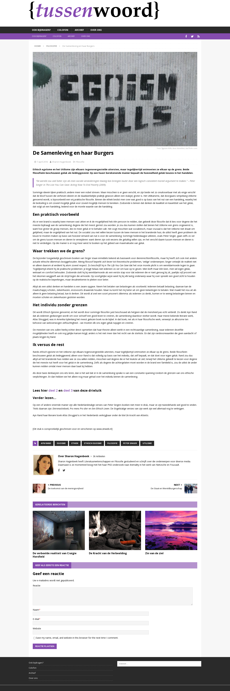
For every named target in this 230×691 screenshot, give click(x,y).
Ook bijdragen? (41, 29)
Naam (36, 609)
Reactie (36, 585)
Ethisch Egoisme (93, 442)
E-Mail (36, 618)
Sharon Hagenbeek (61, 161)
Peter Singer (130, 442)
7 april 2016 (42, 161)
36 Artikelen (99, 455)
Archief (79, 29)
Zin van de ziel (154, 553)
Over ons (96, 29)
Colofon (62, 29)
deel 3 (68, 390)
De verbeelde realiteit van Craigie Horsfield (55, 554)
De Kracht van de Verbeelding (108, 553)
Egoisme (61, 442)
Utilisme (147, 442)
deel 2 (53, 390)
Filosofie (80, 161)
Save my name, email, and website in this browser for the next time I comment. (77, 637)
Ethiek (74, 442)
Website (37, 627)
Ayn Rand (46, 442)
